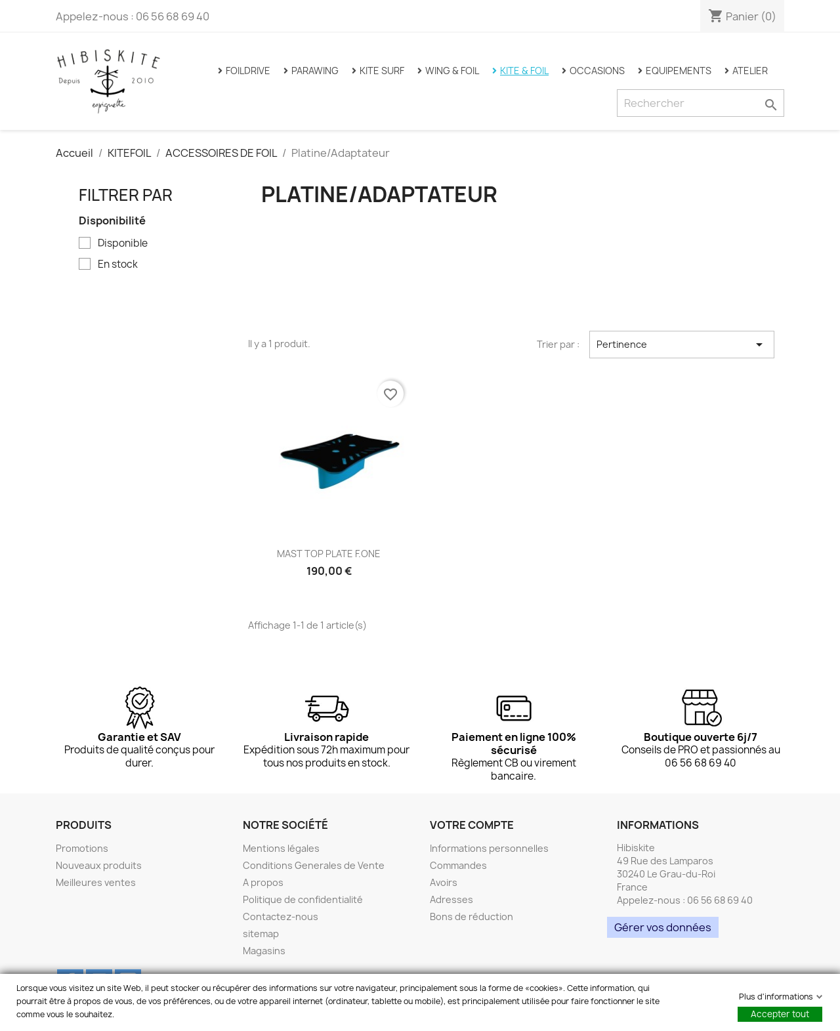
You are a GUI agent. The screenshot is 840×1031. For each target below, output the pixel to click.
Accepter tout (780, 1014)
